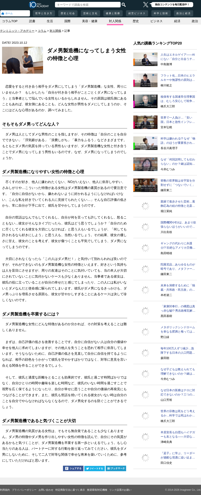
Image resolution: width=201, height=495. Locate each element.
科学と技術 (161, 13)
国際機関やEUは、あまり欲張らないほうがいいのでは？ (178, 225)
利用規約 (5, 489)
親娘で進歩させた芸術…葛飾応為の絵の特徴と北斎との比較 (178, 204)
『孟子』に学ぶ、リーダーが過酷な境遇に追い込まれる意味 (178, 456)
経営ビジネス (137, 13)
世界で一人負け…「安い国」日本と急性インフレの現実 (178, 120)
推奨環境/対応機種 (97, 489)
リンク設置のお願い (120, 489)
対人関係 (115, 21)
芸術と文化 (90, 13)
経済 (177, 21)
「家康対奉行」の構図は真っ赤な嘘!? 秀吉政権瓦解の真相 (178, 309)
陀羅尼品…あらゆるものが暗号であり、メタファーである (178, 267)
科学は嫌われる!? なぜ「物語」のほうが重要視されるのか (178, 141)
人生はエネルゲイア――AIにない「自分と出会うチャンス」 (178, 57)
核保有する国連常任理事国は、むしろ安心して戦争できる (178, 99)
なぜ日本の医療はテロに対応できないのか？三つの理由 (178, 393)
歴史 (136, 21)
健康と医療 (113, 13)
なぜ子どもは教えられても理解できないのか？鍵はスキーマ (178, 372)
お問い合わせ (46, 489)
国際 (67, 21)
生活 (50, 21)
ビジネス (156, 21)
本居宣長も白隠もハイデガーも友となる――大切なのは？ (178, 435)
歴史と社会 (68, 13)
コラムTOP (10, 21)
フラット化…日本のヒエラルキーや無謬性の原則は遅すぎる (178, 78)
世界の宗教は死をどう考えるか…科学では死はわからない (178, 413)
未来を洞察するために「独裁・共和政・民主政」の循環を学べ (178, 288)
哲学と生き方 (44, 13)
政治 (195, 21)
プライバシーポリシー (24, 489)
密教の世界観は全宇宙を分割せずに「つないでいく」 (178, 182)
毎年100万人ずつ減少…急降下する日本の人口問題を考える (178, 351)
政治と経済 (183, 13)
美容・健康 (89, 21)
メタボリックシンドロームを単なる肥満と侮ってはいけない (178, 330)
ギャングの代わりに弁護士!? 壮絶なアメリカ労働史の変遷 (178, 246)
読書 (32, 21)
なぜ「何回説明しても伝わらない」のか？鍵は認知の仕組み (178, 162)
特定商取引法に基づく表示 (70, 489)
